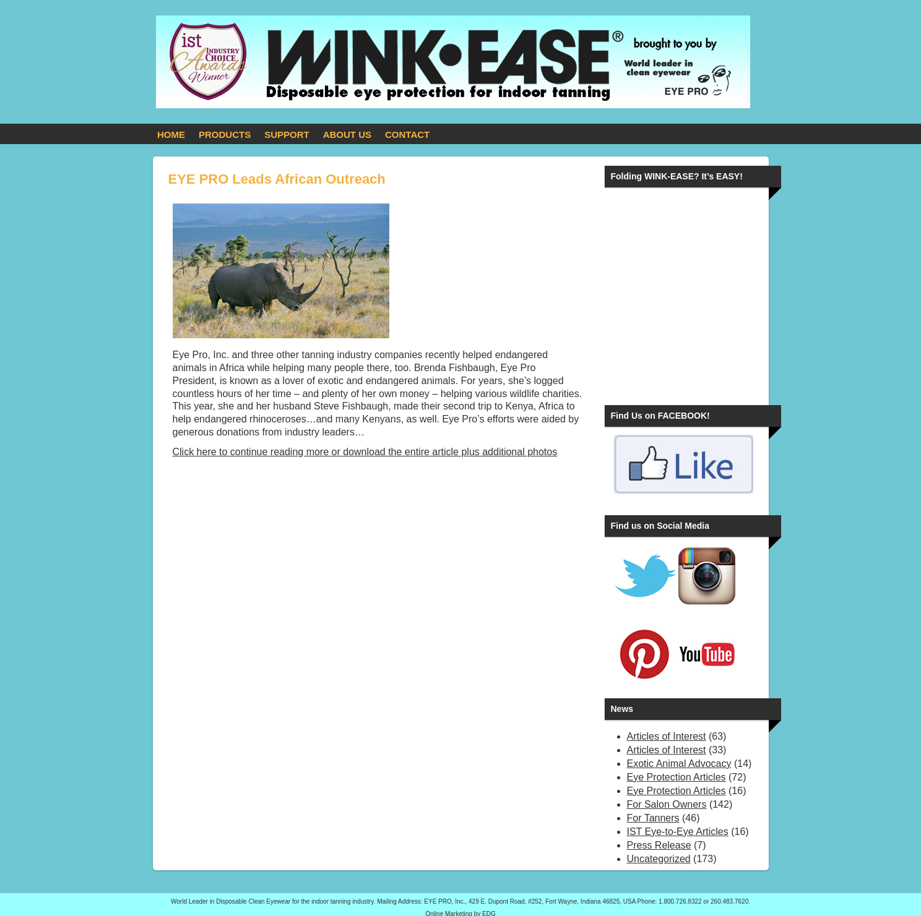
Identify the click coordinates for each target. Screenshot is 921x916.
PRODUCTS (225, 134)
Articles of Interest (666, 736)
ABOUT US (347, 134)
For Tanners (653, 818)
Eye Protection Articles (676, 777)
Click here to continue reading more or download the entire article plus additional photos (365, 452)
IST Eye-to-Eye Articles (678, 831)
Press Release (659, 845)
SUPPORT (286, 134)
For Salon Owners (667, 804)
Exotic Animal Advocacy (679, 763)
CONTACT (407, 134)
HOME (171, 134)
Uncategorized (659, 859)
